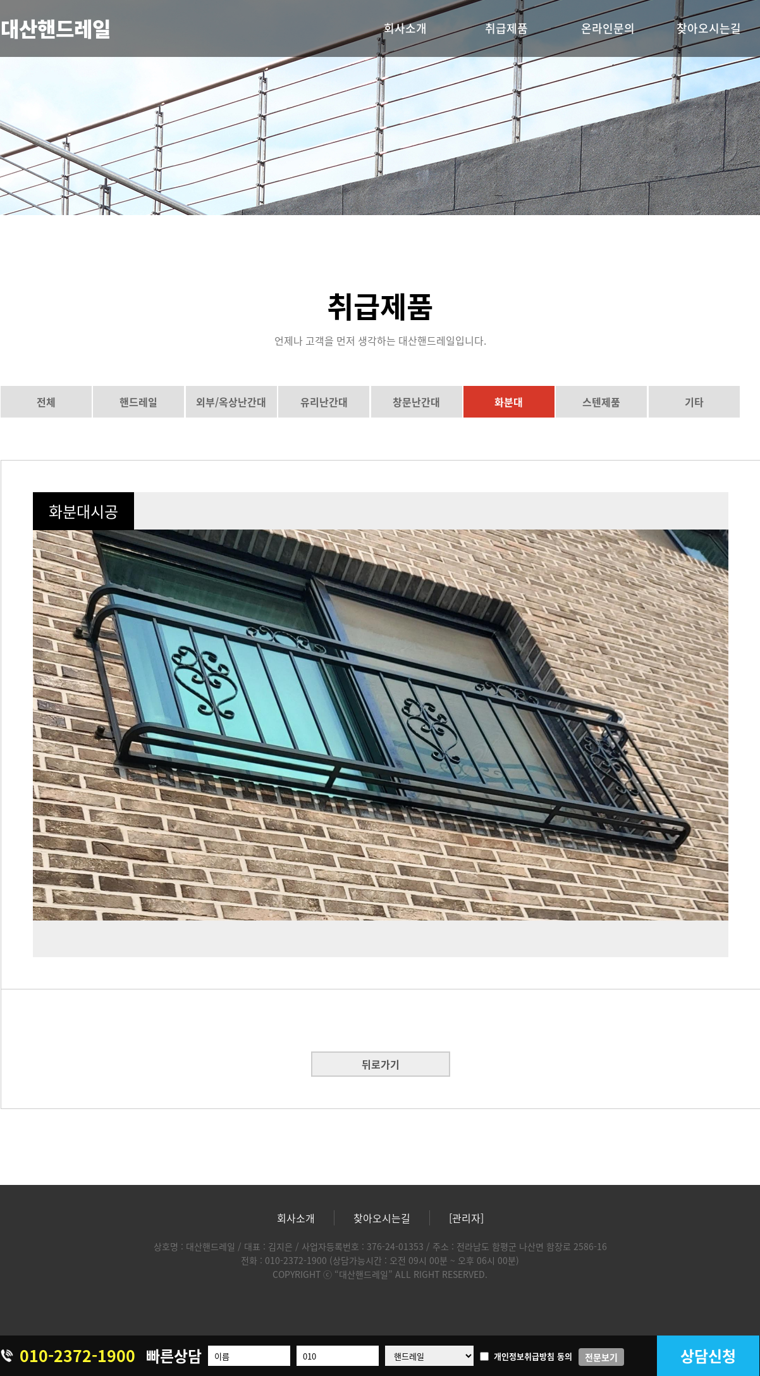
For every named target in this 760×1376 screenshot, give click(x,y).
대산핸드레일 (56, 28)
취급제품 (506, 28)
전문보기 (601, 1357)
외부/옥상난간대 (231, 401)
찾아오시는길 (709, 28)
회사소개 (405, 28)
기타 (694, 401)
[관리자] (466, 1217)
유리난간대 (324, 401)
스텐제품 (601, 401)
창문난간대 (416, 401)
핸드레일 (138, 401)
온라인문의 (608, 28)
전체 (46, 401)
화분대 (508, 401)
